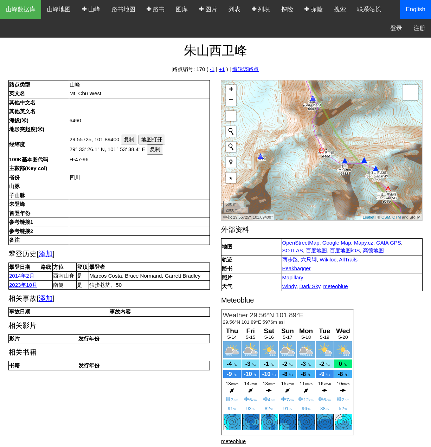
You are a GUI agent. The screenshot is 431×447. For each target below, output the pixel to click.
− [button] (231, 100)
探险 (287, 9)
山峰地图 (59, 9)
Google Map (336, 243)
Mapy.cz (363, 243)
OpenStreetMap (301, 243)
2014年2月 (21, 276)
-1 (212, 69)
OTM (396, 217)
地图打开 (151, 139)
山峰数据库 (21, 9)
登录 (396, 28)
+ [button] (231, 90)
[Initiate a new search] (231, 131)
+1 (222, 69)
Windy (289, 286)
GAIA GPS (388, 243)
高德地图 (373, 250)
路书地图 (123, 9)
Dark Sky (309, 286)
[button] (231, 162)
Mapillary (292, 277)
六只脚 (309, 260)
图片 (208, 9)
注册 (419, 28)
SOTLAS (292, 250)
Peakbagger (296, 268)
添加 (46, 254)
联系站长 (369, 9)
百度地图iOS (345, 250)
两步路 (290, 260)
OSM (385, 217)
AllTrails (348, 260)
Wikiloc (328, 260)
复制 (129, 139)
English (415, 9)
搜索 (340, 9)
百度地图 (316, 250)
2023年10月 (23, 285)
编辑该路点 (245, 69)
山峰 (91, 9)
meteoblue (335, 286)
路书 (156, 9)
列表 (234, 9)
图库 (182, 9)
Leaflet (368, 217)
